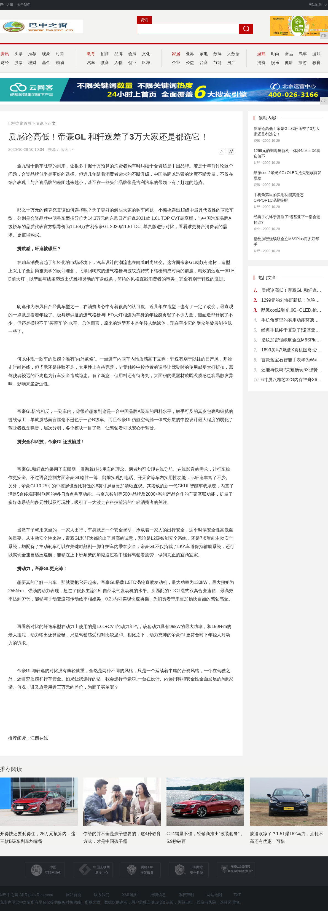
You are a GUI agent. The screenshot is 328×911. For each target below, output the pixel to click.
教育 (316, 62)
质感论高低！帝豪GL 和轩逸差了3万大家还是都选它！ (287, 131)
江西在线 (39, 738)
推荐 (32, 53)
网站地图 (315, 5)
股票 (18, 62)
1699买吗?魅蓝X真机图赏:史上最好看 (291, 350)
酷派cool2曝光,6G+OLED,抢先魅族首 (291, 310)
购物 (60, 62)
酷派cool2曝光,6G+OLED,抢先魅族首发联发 (287, 175)
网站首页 (73, 895)
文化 (146, 53)
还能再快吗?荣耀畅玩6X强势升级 (291, 369)
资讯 (40, 123)
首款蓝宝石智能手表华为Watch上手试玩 (291, 359)
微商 (105, 62)
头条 (18, 53)
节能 (217, 62)
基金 (46, 62)
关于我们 (23, 5)
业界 (190, 53)
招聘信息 (158, 895)
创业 (132, 62)
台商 (204, 62)
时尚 (60, 53)
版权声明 (186, 895)
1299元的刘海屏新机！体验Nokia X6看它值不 (287, 153)
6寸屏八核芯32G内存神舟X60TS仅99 (291, 379)
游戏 (316, 53)
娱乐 (275, 62)
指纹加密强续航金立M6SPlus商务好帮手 (286, 242)
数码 (217, 53)
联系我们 (101, 895)
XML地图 (130, 895)
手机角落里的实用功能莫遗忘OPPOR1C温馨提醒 (279, 197)
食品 (289, 53)
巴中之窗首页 (19, 123)
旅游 (303, 62)
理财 (32, 62)
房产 (231, 62)
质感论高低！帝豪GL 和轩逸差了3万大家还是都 (291, 290)
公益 (190, 62)
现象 (46, 53)
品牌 (118, 53)
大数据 (233, 53)
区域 (146, 62)
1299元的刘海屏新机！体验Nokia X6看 (291, 300)
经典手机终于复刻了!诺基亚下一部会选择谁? (287, 220)
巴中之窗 (6, 5)
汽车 (303, 53)
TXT (237, 895)
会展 (132, 53)
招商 (105, 53)
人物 (118, 62)
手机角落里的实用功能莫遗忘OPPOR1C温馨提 (291, 320)
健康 (289, 62)
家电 (204, 53)
